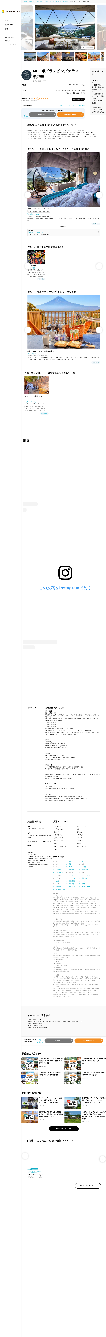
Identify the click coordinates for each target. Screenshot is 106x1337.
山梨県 (46, 1)
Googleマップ (77, 99)
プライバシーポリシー (11, 44)
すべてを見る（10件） (87, 1185)
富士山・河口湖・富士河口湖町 (59, 1)
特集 (6, 29)
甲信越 (40, 1)
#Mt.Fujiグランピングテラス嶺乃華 (71, 105)
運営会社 (7, 41)
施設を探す (9, 25)
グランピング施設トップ (29, 1)
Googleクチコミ (27, 98)
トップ (7, 20)
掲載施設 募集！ (9, 37)
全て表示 (90, 47)
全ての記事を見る (62, 1128)
